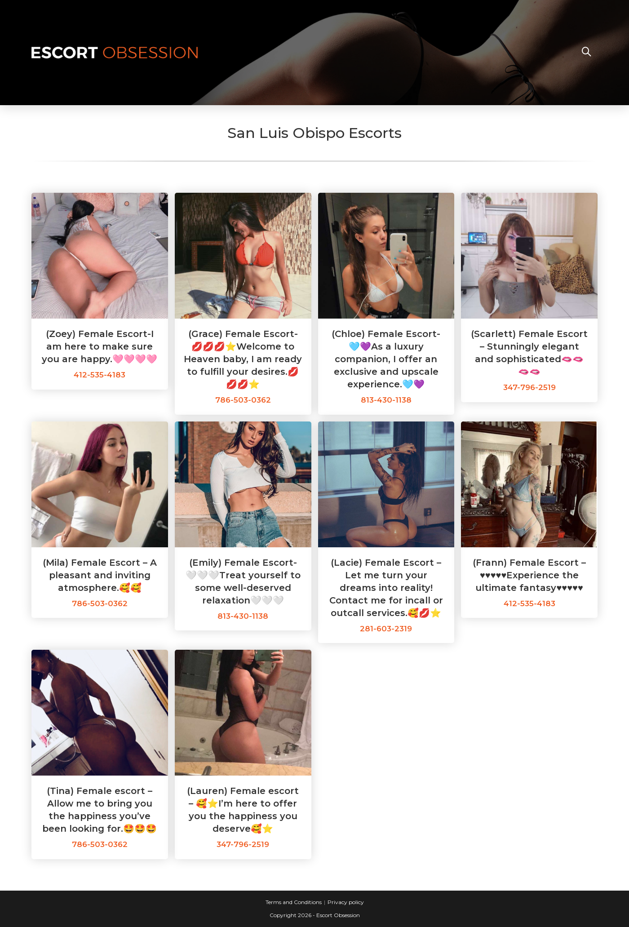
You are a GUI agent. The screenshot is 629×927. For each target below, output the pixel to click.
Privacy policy (346, 902)
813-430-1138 (386, 399)
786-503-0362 (243, 399)
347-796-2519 (529, 387)
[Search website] (586, 52)
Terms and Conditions (294, 902)
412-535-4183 (99, 374)
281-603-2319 (386, 628)
